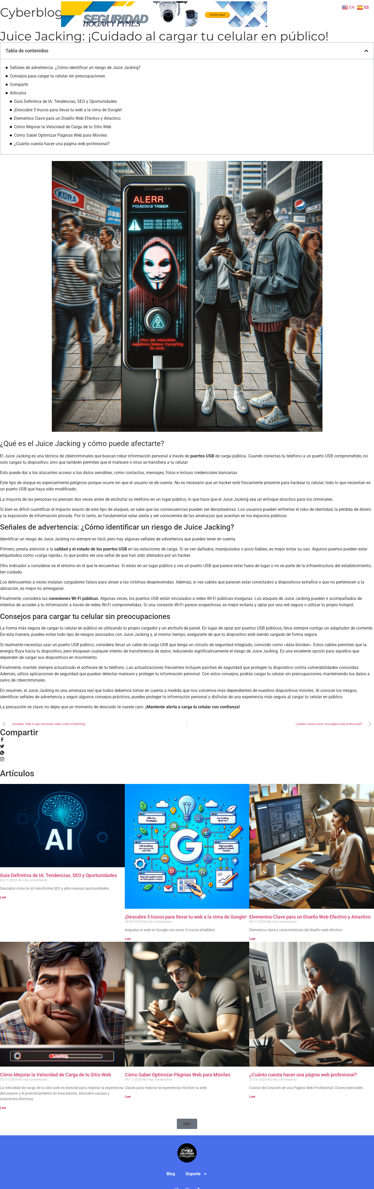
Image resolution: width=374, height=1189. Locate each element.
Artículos (18, 92)
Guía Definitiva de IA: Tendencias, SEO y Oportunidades (65, 101)
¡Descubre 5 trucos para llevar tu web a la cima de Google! (68, 109)
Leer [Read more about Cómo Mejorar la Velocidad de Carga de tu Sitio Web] (3, 1108)
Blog (278, 11)
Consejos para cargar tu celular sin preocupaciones (57, 76)
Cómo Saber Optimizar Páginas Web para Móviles (60, 135)
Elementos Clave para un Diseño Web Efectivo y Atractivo (67, 118)
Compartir (19, 84)
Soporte (284, 22)
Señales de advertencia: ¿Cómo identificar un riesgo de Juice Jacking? (75, 67)
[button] (366, 51)
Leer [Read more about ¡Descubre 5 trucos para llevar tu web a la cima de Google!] (128, 939)
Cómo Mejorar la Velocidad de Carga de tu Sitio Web (62, 126)
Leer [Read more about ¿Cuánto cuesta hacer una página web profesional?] (252, 1097)
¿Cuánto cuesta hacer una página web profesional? (62, 143)
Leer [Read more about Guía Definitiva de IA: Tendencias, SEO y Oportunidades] (3, 897)
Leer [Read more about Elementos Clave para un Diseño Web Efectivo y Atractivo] (252, 939)
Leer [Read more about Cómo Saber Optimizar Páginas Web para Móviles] (128, 1097)
